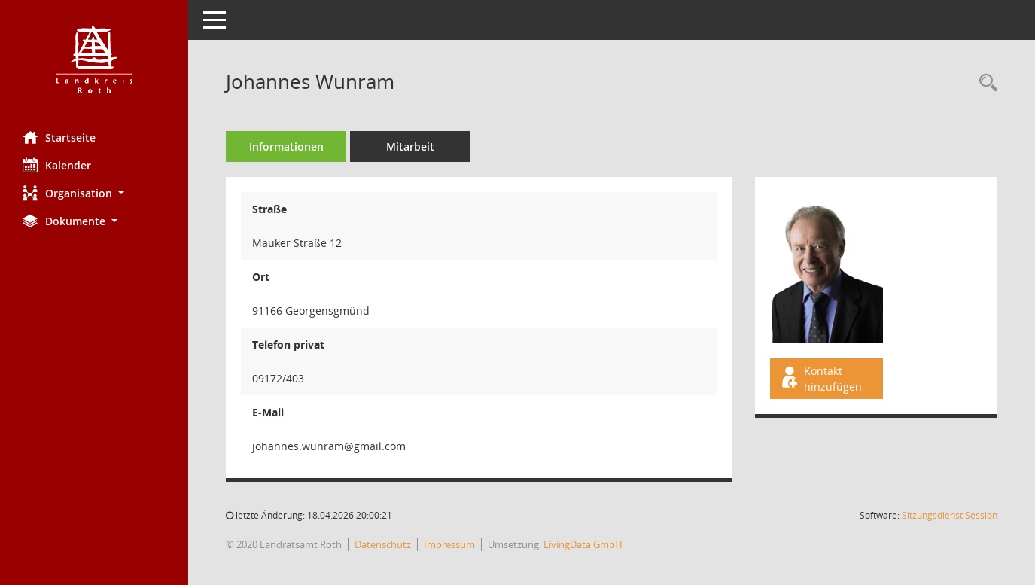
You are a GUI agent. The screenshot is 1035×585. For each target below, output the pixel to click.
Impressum (449, 544)
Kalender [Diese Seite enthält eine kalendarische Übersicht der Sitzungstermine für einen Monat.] (57, 164)
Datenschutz (383, 544)
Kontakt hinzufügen (820, 379)
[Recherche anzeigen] (984, 83)
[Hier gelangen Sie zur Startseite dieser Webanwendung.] (94, 59)
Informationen (286, 146)
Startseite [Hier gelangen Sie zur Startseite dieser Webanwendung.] (59, 137)
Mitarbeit (410, 146)
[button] (94, 193)
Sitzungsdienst (949, 515)
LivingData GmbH (583, 544)
